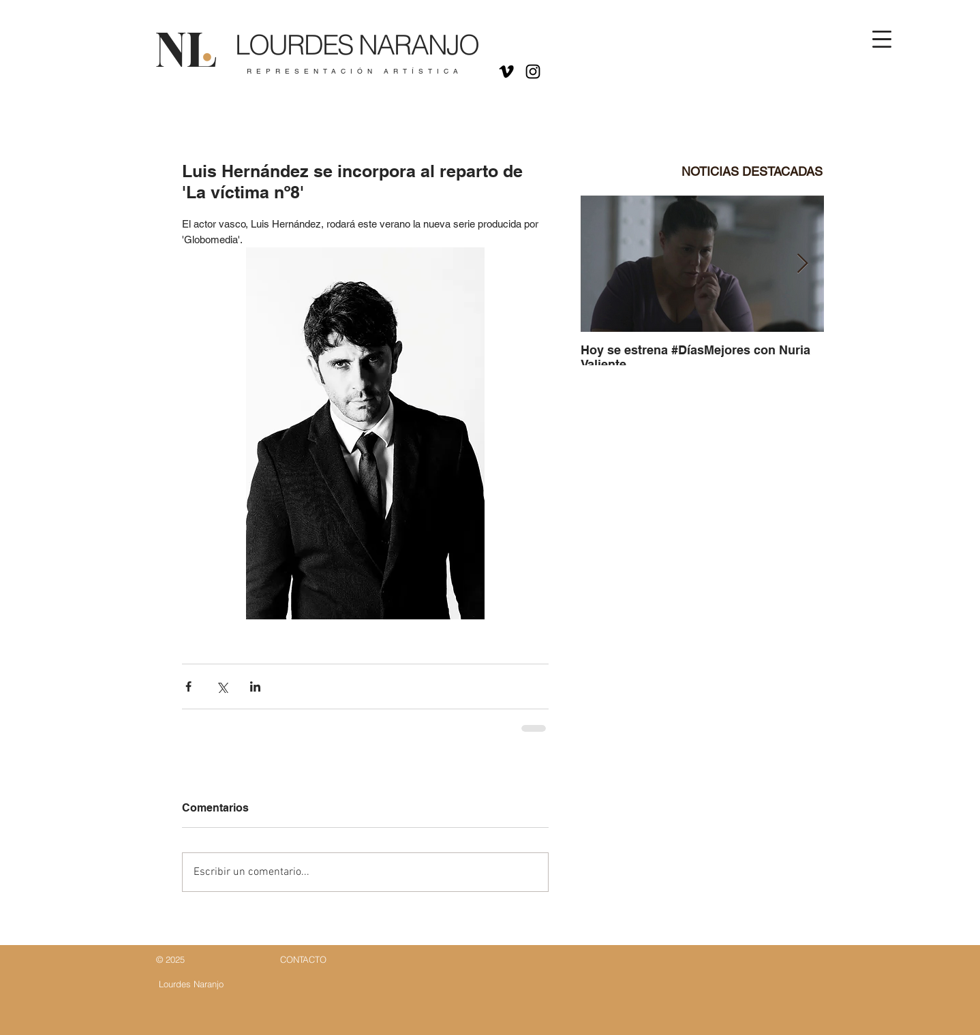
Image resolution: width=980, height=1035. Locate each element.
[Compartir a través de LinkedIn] (255, 686)
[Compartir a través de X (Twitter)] (221, 686)
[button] (881, 39)
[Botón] (348, 52)
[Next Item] (802, 264)
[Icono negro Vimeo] (506, 71)
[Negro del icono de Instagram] (532, 71)
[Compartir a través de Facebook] (188, 686)
